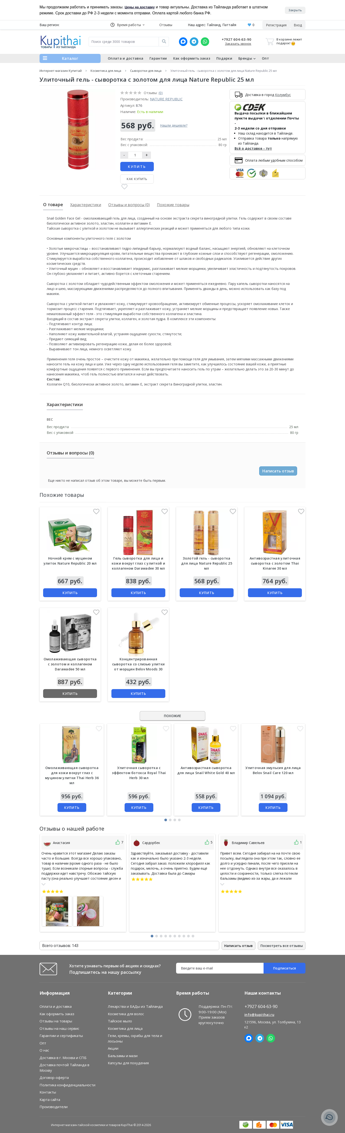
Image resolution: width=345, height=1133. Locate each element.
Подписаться (284, 968)
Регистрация (276, 25)
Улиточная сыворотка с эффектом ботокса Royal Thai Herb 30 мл (139, 772)
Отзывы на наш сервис (59, 1028)
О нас (44, 1050)
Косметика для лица (106, 70)
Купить (137, 166)
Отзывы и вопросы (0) (129, 204)
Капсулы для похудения (128, 1063)
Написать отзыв (278, 471)
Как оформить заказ (191, 58)
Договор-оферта (54, 1077)
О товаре (53, 205)
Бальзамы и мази (123, 1055)
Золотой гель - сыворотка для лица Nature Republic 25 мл (206, 563)
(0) (161, 93)
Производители (54, 1107)
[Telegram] (194, 41)
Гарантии (158, 58)
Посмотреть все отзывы (281, 945)
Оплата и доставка (125, 58)
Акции (113, 1048)
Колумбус (283, 94)
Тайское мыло (120, 1021)
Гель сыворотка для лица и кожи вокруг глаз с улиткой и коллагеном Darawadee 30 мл (138, 563)
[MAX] (183, 41)
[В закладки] (124, 187)
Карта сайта (50, 1099)
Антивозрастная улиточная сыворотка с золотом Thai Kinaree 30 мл (275, 563)
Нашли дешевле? (173, 125)
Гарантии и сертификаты (61, 1035)
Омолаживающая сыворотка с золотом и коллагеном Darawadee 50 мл (70, 664)
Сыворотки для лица (145, 70)
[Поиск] (164, 41)
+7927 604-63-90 (236, 39)
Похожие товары (173, 204)
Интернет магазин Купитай (61, 70)
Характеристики (85, 204)
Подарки (224, 58)
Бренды (247, 58)
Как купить (137, 179)
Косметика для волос (126, 1013)
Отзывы (165, 25)
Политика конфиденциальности (67, 1084)
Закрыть (295, 10)
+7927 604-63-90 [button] (261, 1006)
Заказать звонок (238, 43)
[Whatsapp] (205, 41)
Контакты (48, 1092)
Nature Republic (166, 99)
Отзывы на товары (56, 1021)
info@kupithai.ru (259, 1015)
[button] (127, 24)
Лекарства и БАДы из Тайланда (135, 1006)
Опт (265, 58)
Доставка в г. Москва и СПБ (63, 1057)
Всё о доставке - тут (253, 148)
